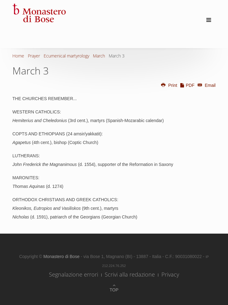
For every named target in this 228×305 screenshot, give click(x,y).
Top (114, 289)
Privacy (170, 274)
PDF (187, 85)
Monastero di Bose (62, 256)
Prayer (34, 56)
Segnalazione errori (73, 274)
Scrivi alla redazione (130, 274)
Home (18, 56)
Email (206, 85)
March (99, 56)
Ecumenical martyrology (66, 56)
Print (168, 85)
